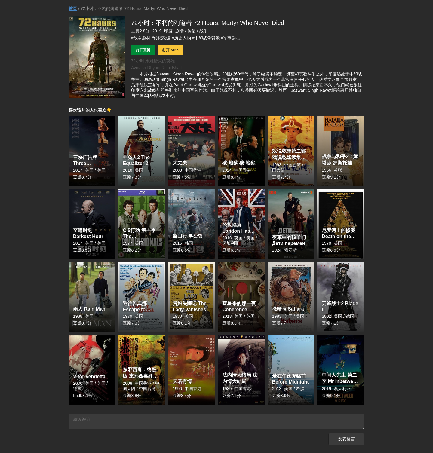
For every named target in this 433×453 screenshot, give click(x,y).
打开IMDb (170, 50)
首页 (73, 8)
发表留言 (346, 441)
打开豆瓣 (143, 50)
